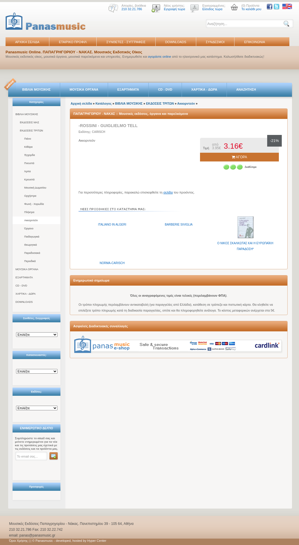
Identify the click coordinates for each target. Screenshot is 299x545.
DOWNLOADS (175, 42)
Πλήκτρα (29, 212)
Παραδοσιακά (32, 253)
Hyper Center (96, 540)
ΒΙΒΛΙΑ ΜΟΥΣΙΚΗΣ (36, 89)
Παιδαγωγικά (31, 236)
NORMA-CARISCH (112, 263)
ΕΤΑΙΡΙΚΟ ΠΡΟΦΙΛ (73, 42)
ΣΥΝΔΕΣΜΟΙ (215, 42)
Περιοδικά (30, 261)
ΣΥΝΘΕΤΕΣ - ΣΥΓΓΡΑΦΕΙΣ (125, 42)
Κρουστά (29, 179)
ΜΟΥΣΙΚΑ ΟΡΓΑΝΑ (83, 89)
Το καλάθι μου (251, 9)
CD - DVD (165, 89)
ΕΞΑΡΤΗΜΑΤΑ (128, 89)
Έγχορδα (29, 155)
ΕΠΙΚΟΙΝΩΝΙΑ (254, 42)
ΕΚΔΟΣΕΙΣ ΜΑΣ (29, 122)
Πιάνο (27, 138)
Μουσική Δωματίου (35, 187)
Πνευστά (29, 163)
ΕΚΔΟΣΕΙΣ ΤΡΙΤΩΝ (31, 130)
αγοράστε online (159, 56)
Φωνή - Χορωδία (34, 204)
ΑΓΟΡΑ (239, 157)
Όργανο (28, 228)
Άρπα (27, 171)
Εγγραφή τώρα (174, 9)
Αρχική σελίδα (81, 103)
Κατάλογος (103, 103)
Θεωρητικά (30, 244)
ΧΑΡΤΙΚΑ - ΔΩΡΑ (204, 89)
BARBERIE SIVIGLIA (178, 224)
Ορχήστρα (30, 195)
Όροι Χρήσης (18, 540)
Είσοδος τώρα (212, 9)
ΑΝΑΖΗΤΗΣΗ (246, 89)
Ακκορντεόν (31, 220)
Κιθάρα (28, 146)
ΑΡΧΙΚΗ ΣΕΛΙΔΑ (27, 42)
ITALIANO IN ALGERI (112, 224)
